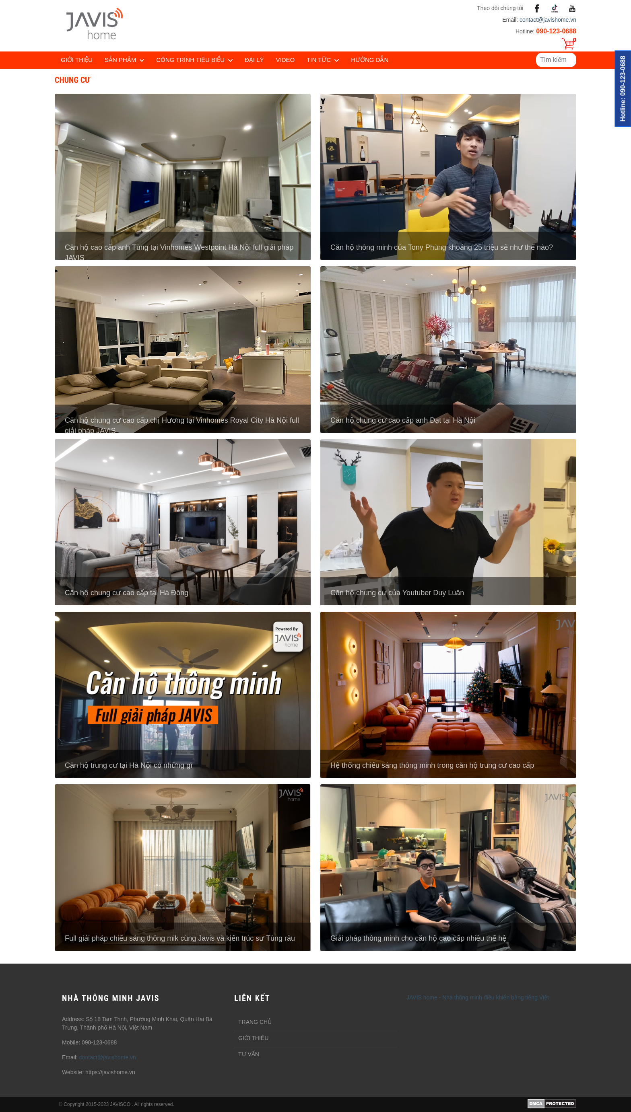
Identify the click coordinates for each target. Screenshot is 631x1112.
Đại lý (254, 59)
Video (285, 59)
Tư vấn (248, 1054)
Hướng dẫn (369, 59)
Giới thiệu (77, 59)
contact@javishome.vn (548, 19)
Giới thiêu (253, 1038)
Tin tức (319, 59)
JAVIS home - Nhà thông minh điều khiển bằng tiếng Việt (477, 997)
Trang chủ (255, 1022)
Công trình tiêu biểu (190, 59)
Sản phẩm (120, 59)
